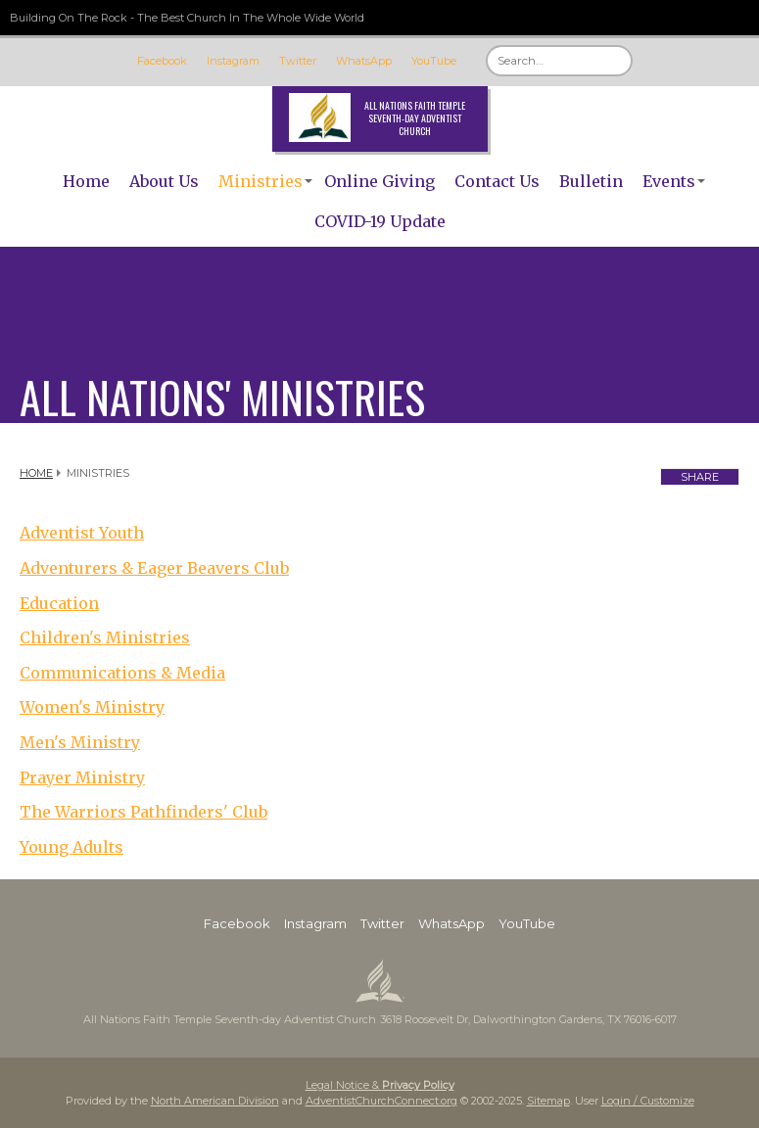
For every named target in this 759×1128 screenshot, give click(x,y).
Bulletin (591, 181)
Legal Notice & (380, 1085)
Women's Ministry (92, 707)
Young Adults (71, 847)
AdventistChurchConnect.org (381, 1100)
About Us (164, 181)
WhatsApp (364, 61)
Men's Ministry (80, 742)
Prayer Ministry (82, 777)
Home (86, 181)
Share (700, 477)
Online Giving (379, 181)
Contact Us (497, 181)
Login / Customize (647, 1100)
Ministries (260, 181)
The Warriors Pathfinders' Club (143, 812)
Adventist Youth (82, 532)
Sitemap (548, 1100)
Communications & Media (122, 672)
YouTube (433, 61)
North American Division (215, 1100)
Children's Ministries (105, 637)
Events (668, 181)
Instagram (233, 61)
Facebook (162, 61)
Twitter (297, 61)
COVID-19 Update (380, 221)
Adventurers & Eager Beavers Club (154, 568)
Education (59, 603)
